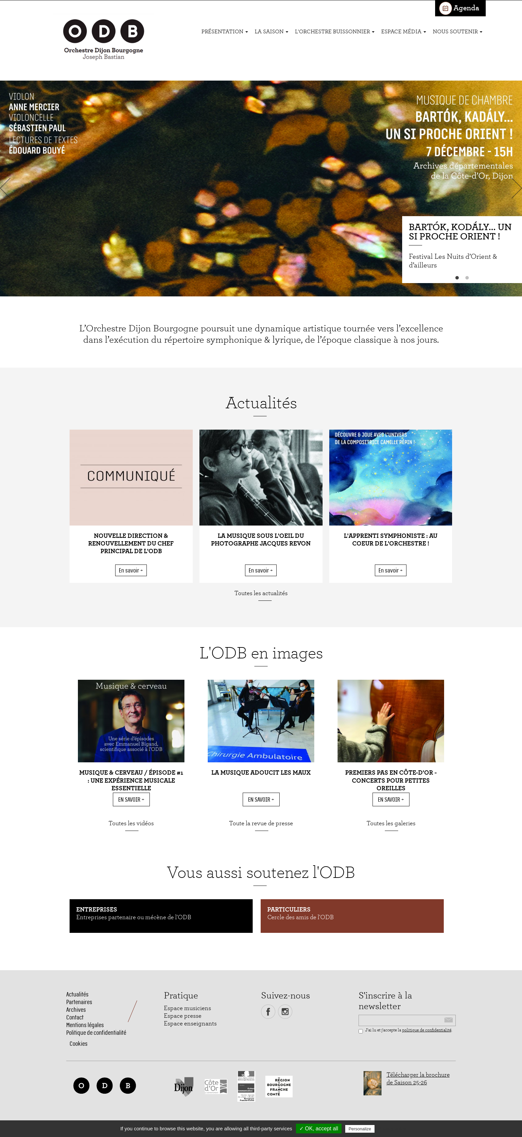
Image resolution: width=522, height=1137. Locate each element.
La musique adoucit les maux (261, 773)
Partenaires (79, 1002)
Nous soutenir (457, 31)
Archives (76, 1009)
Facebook (268, 1011)
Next (515, 188)
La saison (271, 31)
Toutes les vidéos (131, 823)
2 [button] (467, 278)
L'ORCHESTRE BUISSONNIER (335, 31)
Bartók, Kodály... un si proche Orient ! (460, 232)
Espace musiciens (187, 1008)
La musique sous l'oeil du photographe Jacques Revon (261, 540)
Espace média (403, 31)
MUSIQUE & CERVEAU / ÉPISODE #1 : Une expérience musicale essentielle (131, 780)
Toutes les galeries (391, 823)
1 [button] (457, 278)
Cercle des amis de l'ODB (300, 917)
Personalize (360, 1128)
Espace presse (182, 1016)
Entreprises (96, 910)
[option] (261, 188)
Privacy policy (392, 1128)
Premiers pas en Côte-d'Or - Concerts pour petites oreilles (391, 780)
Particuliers (289, 910)
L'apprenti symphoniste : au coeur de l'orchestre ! (390, 540)
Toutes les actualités (261, 593)
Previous (6, 188)
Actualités (77, 994)
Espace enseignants (190, 1023)
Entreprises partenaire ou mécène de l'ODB (133, 917)
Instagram (285, 1011)
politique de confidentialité (426, 1030)
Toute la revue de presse (261, 823)
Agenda (466, 8)
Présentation (224, 31)
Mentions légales (85, 1025)
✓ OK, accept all (318, 1128)
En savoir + (131, 570)
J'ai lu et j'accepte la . (405, 1030)
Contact (75, 1017)
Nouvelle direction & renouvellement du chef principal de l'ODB (131, 544)
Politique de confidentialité (96, 1032)
